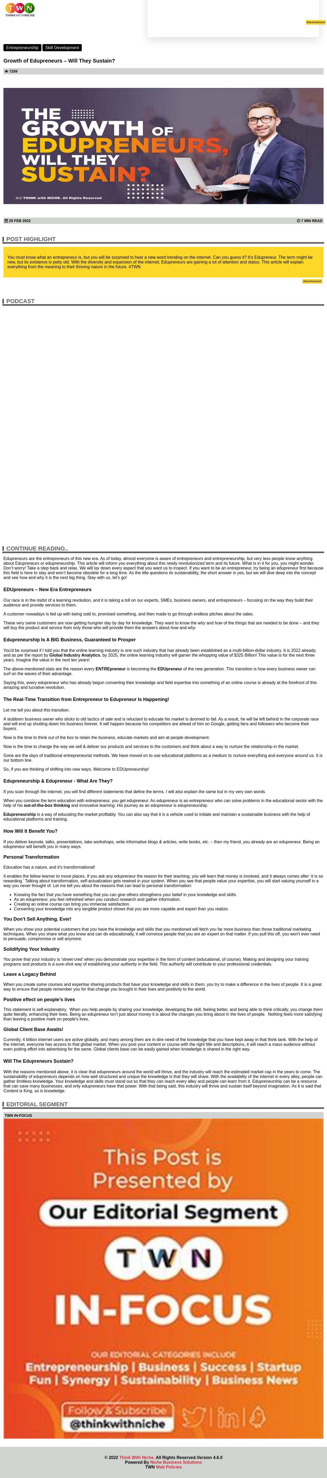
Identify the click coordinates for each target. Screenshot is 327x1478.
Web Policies (169, 1467)
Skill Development (62, 47)
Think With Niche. (137, 1457)
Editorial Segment (37, 1104)
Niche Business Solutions (176, 1462)
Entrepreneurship (22, 47)
